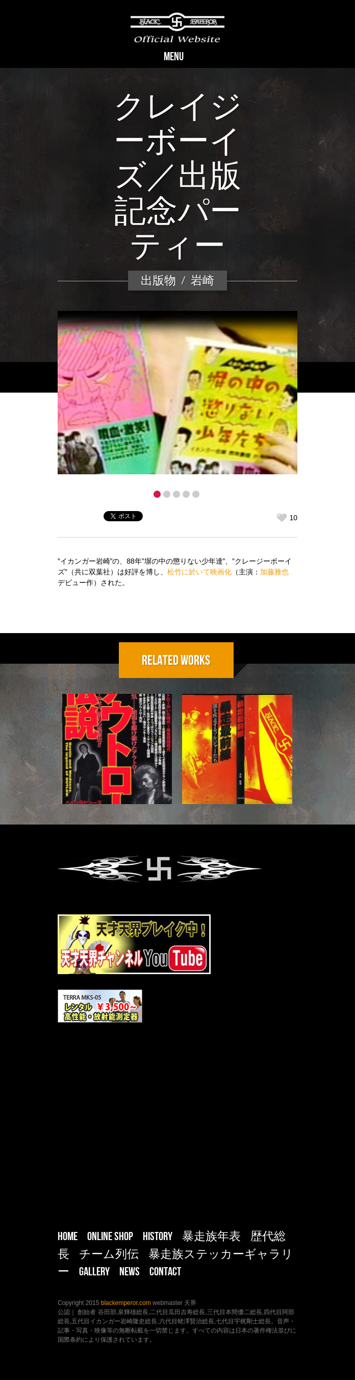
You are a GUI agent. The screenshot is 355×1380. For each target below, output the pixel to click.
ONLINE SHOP (110, 1236)
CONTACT (165, 1271)
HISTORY (157, 1236)
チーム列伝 (109, 1254)
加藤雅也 (274, 572)
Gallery (94, 1271)
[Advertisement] (177, 1129)
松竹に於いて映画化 (199, 572)
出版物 (158, 280)
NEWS (129, 1271)
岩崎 (202, 280)
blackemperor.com (127, 1302)
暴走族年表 (211, 1236)
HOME (68, 1236)
